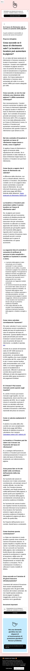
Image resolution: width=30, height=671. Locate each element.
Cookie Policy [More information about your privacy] (22, 666)
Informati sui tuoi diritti (15, 15)
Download (15, 612)
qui (4, 345)
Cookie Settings (9, 669)
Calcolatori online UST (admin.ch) (14, 434)
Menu (2, 1)
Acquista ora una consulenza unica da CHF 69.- (14, 646)
